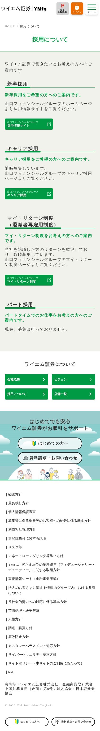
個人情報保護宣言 (22, 512)
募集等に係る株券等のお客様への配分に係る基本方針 (49, 521)
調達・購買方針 (20, 628)
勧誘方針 (15, 494)
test (10, 672)
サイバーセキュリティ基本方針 (32, 654)
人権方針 (15, 619)
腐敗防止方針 (18, 637)
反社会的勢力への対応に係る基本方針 (37, 602)
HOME (10, 26)
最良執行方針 (18, 503)
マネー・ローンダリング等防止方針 (35, 556)
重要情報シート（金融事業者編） (34, 579)
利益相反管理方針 (22, 529)
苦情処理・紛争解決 (23, 610)
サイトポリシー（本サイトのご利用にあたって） (46, 663)
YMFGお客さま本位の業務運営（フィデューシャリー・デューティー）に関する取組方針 (51, 567)
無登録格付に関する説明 (27, 538)
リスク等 (15, 547)
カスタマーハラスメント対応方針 (34, 646)
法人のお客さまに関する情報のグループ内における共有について (51, 590)
